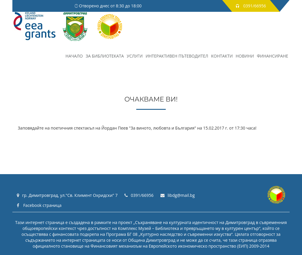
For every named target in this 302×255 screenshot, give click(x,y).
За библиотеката (105, 56)
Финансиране (272, 56)
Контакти (222, 56)
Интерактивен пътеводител (177, 56)
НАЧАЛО (74, 56)
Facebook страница (39, 205)
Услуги (135, 56)
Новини (245, 56)
